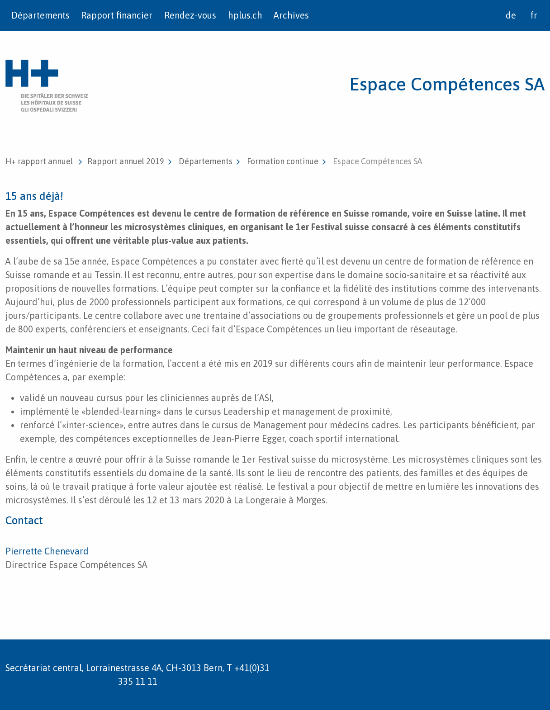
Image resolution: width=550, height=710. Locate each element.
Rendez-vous (190, 15)
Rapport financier (116, 15)
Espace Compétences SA (447, 84)
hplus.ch (245, 15)
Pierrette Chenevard (47, 551)
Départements (40, 15)
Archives (291, 15)
